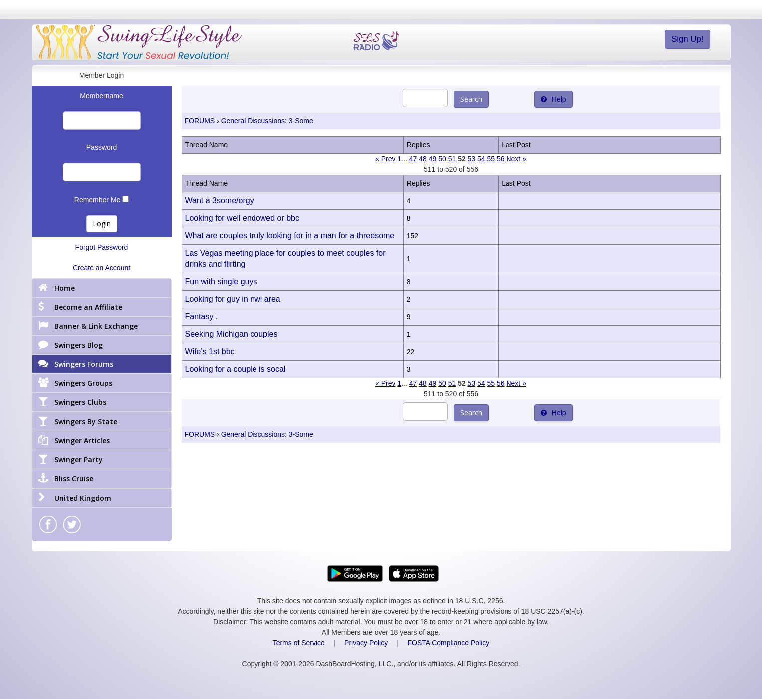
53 (472, 159)
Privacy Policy (366, 643)
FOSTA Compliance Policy (448, 643)
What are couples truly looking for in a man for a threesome (290, 235)
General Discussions (253, 121)
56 (501, 159)
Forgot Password (101, 247)
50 (442, 159)
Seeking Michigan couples (231, 334)
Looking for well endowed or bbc (242, 218)
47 (413, 159)
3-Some (301, 121)
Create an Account (101, 268)
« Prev (385, 159)
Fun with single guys (221, 281)
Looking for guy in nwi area (232, 299)
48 (423, 159)
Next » (516, 159)
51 (452, 159)
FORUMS (200, 121)
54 (481, 159)
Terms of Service (299, 643)
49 (433, 159)
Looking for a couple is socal (235, 369)
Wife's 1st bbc (210, 351)
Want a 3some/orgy (219, 200)
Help (553, 99)
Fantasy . (201, 316)
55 (491, 159)
